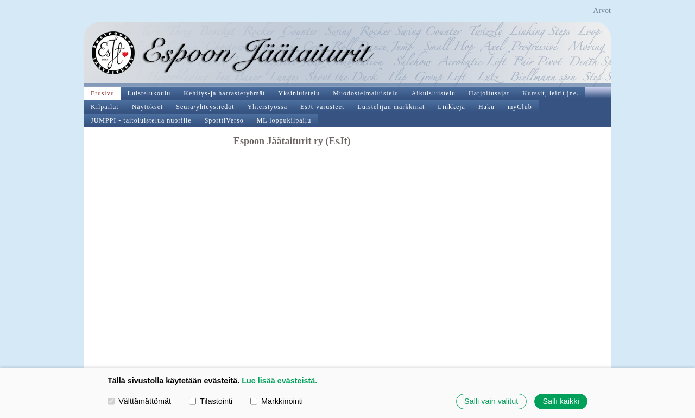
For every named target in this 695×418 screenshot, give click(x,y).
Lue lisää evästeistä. (279, 380)
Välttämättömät (139, 401)
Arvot (602, 11)
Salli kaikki (560, 401)
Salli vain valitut (491, 401)
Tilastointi (210, 401)
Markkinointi (276, 401)
